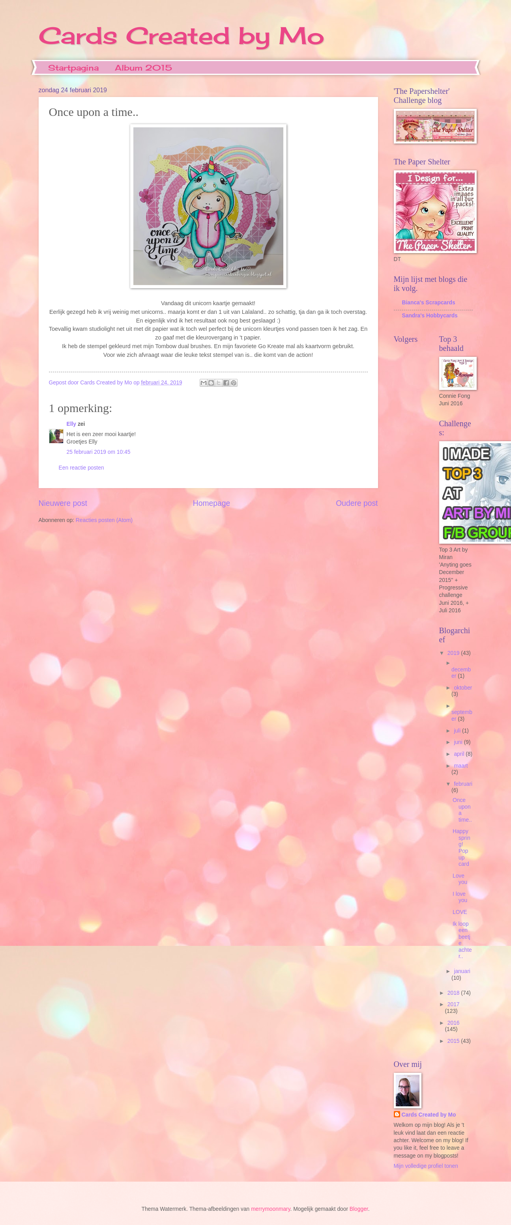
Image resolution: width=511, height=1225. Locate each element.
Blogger (359, 1209)
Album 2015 (143, 68)
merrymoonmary (270, 1209)
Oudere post (357, 503)
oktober (463, 688)
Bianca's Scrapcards (428, 303)
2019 (454, 653)
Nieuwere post (63, 503)
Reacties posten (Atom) (104, 520)
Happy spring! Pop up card (461, 847)
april (460, 754)
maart (461, 766)
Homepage (211, 503)
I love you (460, 897)
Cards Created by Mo (181, 35)
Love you (460, 879)
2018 (454, 993)
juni (459, 742)
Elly (72, 424)
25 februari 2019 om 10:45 (99, 452)
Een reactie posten (81, 468)
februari (463, 784)
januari (462, 971)
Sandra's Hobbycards (430, 316)
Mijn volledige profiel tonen (426, 1166)
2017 (453, 1004)
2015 (454, 1041)
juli (458, 731)
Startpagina (73, 68)
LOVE (460, 912)
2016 (453, 1023)
